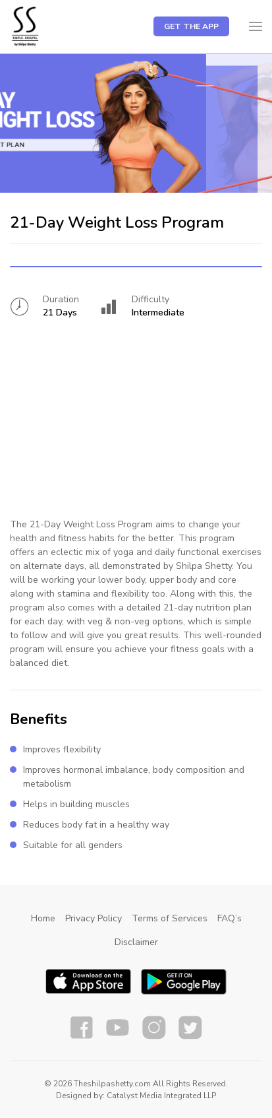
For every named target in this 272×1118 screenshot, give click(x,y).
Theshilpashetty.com (112, 1083)
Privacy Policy (93, 918)
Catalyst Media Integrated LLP (161, 1095)
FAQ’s (229, 918)
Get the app (191, 26)
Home (43, 918)
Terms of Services (169, 918)
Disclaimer (136, 942)
